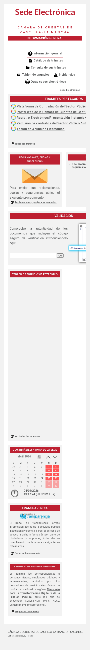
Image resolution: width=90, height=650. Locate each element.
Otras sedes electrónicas (48, 81)
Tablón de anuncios (36, 74)
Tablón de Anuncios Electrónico (41, 129)
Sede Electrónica (69, 90)
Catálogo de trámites (48, 60)
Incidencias (67, 74)
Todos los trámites (25, 144)
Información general (47, 53)
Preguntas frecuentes (27, 611)
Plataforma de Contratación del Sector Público (52, 106)
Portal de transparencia (27, 553)
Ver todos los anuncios (27, 436)
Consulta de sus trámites (48, 67)
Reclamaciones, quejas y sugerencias (36, 202)
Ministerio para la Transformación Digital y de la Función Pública (35, 593)
